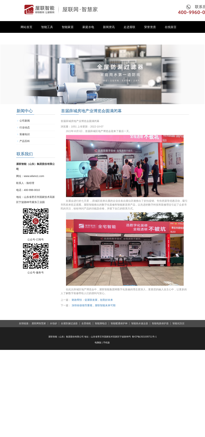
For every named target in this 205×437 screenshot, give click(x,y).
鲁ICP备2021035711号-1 (144, 336)
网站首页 (26, 27)
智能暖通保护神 (119, 323)
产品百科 (24, 141)
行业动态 (24, 127)
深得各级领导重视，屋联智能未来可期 (93, 305)
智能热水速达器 (139, 323)
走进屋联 (129, 27)
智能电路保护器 (160, 323)
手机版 (106, 342)
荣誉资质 (150, 27)
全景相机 (86, 323)
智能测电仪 (101, 323)
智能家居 (68, 27)
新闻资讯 (109, 27)
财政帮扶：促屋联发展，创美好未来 (92, 299)
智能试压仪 (178, 323)
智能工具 (47, 27)
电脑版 (98, 342)
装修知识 (24, 134)
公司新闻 (24, 120)
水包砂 (53, 323)
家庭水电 (88, 27)
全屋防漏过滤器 (69, 323)
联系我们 (26, 38)
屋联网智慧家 (39, 323)
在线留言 (171, 27)
